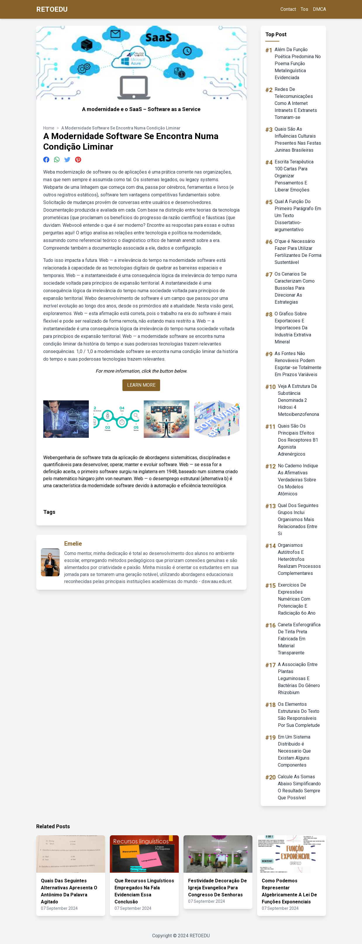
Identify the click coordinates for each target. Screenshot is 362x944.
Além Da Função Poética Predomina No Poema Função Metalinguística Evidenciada (298, 63)
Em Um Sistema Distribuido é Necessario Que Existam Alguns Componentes (294, 751)
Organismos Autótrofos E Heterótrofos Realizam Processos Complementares (299, 559)
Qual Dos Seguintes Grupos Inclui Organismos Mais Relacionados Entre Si (298, 519)
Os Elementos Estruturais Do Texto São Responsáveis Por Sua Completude (299, 714)
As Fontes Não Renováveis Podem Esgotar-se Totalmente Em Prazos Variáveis (298, 364)
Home (48, 128)
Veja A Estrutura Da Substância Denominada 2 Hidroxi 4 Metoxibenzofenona (298, 400)
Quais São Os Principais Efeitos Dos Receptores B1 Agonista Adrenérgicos (298, 440)
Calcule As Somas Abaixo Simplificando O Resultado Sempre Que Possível (299, 787)
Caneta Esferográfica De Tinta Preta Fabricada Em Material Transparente (299, 639)
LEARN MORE (141, 385)
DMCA (319, 9)
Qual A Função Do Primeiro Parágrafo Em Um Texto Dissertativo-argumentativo (298, 215)
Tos (304, 9)
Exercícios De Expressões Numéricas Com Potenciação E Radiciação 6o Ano (297, 599)
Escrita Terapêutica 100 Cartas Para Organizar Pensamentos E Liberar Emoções (294, 176)
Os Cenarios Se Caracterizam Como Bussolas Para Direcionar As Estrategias (295, 288)
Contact (288, 9)
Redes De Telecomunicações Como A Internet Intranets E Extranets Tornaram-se (296, 103)
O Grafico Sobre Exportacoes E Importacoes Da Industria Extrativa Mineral (293, 328)
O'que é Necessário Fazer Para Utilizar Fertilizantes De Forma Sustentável (298, 251)
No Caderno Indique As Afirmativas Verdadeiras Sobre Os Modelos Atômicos (298, 480)
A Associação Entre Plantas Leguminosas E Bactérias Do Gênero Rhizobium (299, 678)
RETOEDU (51, 9)
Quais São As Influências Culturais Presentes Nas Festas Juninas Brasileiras (298, 139)
